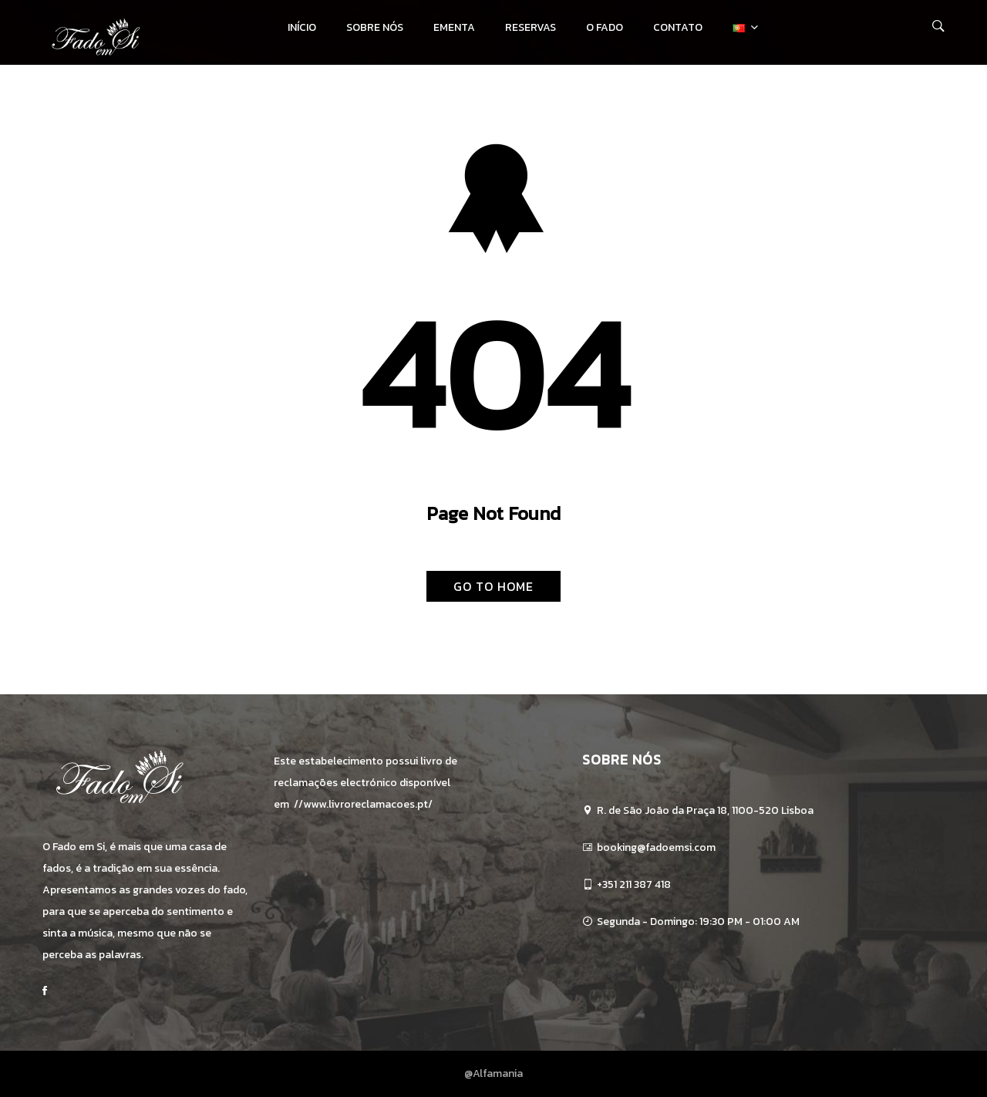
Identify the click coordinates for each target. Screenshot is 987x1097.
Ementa (454, 27)
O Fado (604, 27)
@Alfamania (493, 1073)
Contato (677, 27)
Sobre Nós (374, 27)
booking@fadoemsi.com (656, 847)
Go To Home (493, 586)
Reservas (530, 27)
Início (302, 27)
